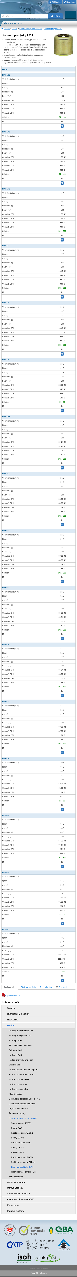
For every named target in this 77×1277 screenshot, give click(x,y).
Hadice (14, 29)
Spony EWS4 (17, 1128)
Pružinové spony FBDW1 (22, 1157)
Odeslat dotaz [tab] (63, 987)
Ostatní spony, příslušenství (31, 29)
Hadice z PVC (15, 1055)
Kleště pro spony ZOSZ (22, 1133)
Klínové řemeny (16, 1177)
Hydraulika (12, 1019)
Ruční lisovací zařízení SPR (24, 1172)
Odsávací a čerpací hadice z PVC (24, 1099)
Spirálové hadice (16, 1050)
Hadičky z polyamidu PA (20, 1035)
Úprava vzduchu (15, 1188)
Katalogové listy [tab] (10, 987)
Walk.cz (46, 1268)
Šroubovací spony (17, 1113)
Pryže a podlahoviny (18, 1108)
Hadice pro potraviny (18, 1089)
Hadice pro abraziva (18, 1084)
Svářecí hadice (16, 1065)
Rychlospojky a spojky (18, 1014)
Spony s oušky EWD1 (21, 1123)
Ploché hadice (15, 1094)
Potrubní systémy (15, 1211)
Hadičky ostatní (16, 1040)
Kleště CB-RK (17, 1152)
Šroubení (11, 1008)
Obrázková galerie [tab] (28, 987)
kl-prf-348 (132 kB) (11, 995)
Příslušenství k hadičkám (20, 1045)
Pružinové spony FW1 (21, 1142)
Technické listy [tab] (46, 987)
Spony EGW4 (17, 1138)
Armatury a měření (16, 1182)
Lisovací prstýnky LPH (53, 29)
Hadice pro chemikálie (19, 1079)
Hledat (55, 16)
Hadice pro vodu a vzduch (21, 1060)
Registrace (69, 2)
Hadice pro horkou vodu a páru (23, 1070)
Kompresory (13, 1205)
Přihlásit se (55, 2)
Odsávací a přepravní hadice (22, 1104)
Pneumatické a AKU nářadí (20, 1199)
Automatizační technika (18, 1193)
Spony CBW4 (17, 1147)
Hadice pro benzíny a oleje (21, 1074)
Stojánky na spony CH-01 (23, 1162)
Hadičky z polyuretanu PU (21, 1031)
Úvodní (7, 29)
